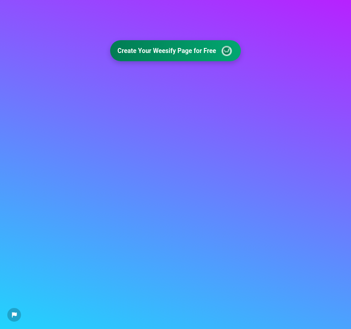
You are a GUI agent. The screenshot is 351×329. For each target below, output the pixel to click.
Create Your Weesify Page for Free (175, 50)
